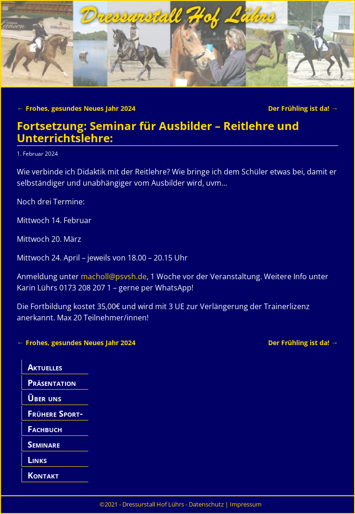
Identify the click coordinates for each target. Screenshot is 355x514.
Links (37, 459)
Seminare (44, 444)
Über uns (44, 398)
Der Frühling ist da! (303, 108)
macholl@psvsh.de (114, 276)
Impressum (246, 504)
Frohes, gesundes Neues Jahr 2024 (76, 108)
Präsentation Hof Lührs (52, 388)
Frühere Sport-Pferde (55, 419)
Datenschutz (206, 504)
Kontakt (43, 475)
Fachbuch (45, 428)
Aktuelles (45, 367)
